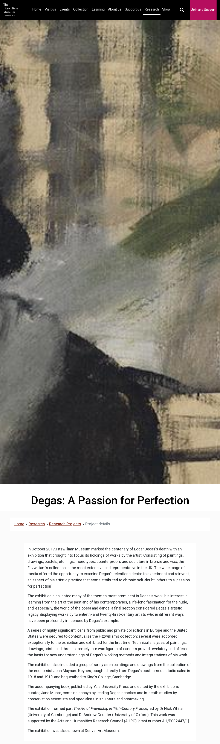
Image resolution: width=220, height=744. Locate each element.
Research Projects (65, 524)
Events (65, 9)
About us (114, 9)
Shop (166, 9)
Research (152, 9)
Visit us (50, 9)
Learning (98, 9)
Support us (133, 9)
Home (37, 8)
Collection (80, 9)
